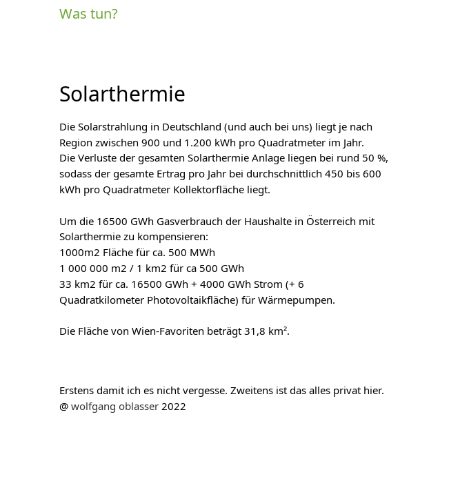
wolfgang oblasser (115, 406)
